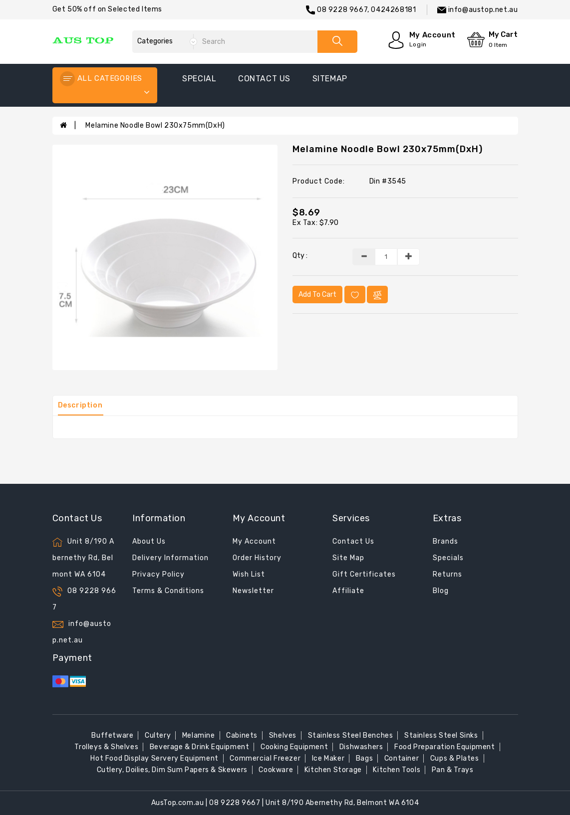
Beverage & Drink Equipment (200, 747)
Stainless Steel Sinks (441, 735)
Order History (257, 558)
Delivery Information (170, 558)
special (199, 78)
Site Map (348, 558)
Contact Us (353, 541)
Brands (445, 541)
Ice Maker (328, 758)
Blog (441, 591)
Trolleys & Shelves (106, 747)
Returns (447, 574)
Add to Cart (317, 294)
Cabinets (242, 735)
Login (418, 44)
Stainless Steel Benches (350, 735)
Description (80, 405)
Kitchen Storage (333, 770)
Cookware (276, 770)
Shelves (282, 735)
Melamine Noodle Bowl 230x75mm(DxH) (155, 125)
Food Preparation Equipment (444, 747)
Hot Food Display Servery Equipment (154, 758)
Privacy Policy (158, 574)
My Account (254, 541)
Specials (448, 558)
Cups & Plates (454, 758)
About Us (149, 541)
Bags (364, 758)
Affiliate (348, 591)
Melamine (198, 735)
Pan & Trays (453, 770)
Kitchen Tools (396, 770)
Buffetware (112, 735)
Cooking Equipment (294, 747)
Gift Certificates (364, 574)
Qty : (299, 255)
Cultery (158, 735)
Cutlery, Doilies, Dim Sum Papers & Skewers (172, 770)
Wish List (249, 574)
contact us (264, 78)
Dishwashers (361, 747)
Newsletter (253, 591)
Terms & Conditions (168, 591)
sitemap (329, 78)
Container (401, 758)
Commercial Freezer (265, 758)
